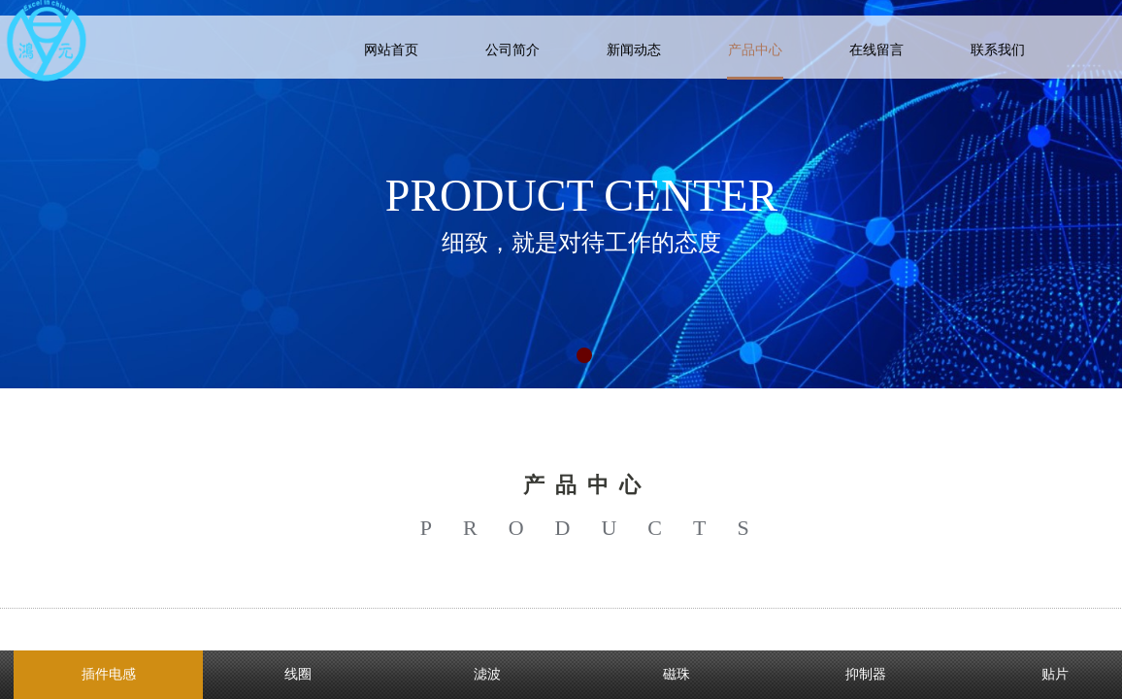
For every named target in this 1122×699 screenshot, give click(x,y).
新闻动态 (634, 50)
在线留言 (876, 50)
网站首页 (391, 50)
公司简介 (512, 50)
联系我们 (998, 50)
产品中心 (755, 50)
